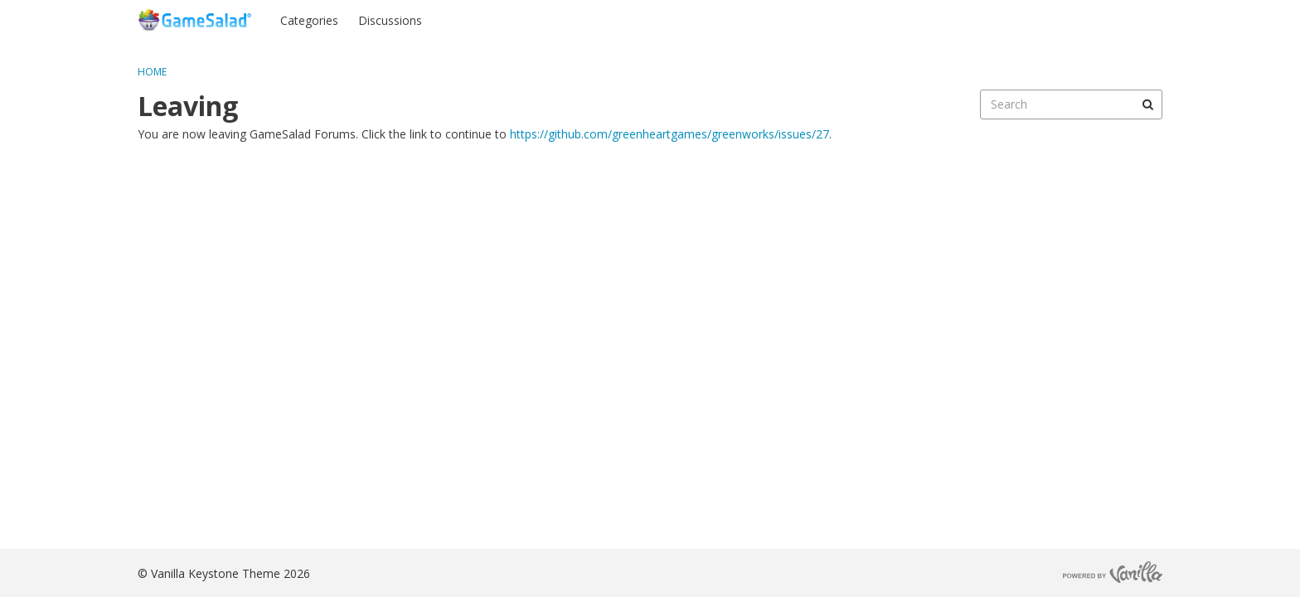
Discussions (390, 20)
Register (1130, 19)
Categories (309, 20)
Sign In (1065, 19)
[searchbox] (1071, 104)
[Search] (1147, 104)
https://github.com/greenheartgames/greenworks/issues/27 (669, 134)
